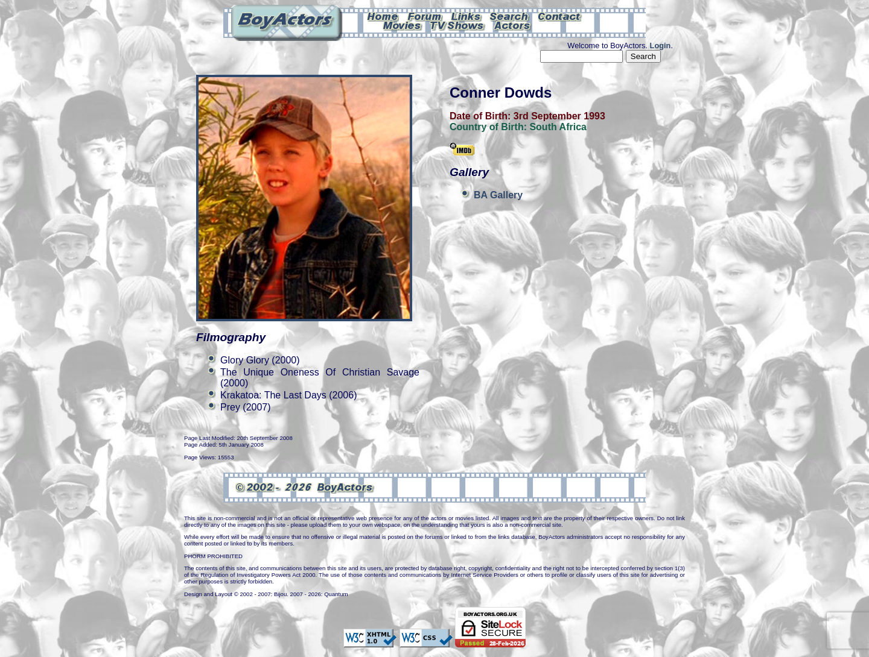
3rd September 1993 (559, 116)
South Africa (558, 127)
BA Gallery (498, 195)
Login (660, 45)
